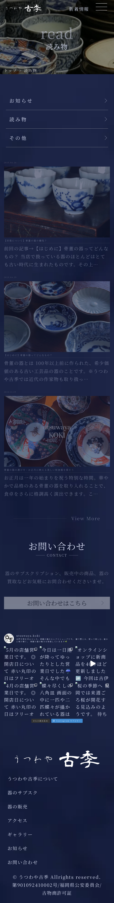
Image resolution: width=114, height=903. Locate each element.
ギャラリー (20, 834)
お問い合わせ (22, 862)
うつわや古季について (32, 778)
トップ (10, 70)
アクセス (17, 820)
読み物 (30, 70)
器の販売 (17, 806)
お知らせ (17, 848)
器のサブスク (22, 792)
